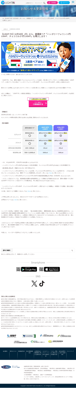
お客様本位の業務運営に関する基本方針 (38, 353)
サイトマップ (38, 3)
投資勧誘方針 (21, 351)
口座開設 (52, 3)
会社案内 (5, 351)
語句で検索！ (7, 250)
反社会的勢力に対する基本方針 (62, 353)
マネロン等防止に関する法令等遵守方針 (54, 353)
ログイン (64, 3)
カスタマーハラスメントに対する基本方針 (46, 354)
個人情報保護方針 (29, 352)
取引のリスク (13, 351)
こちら (50, 173)
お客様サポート (29, 3)
